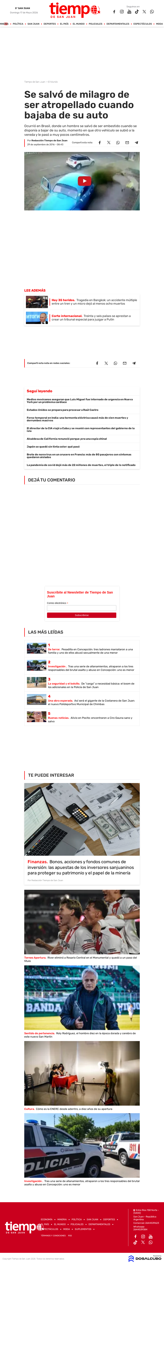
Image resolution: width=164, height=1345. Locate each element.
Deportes (50, 24)
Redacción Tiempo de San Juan (49, 140)
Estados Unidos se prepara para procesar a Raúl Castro (62, 409)
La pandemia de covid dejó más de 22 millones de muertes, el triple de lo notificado (81, 465)
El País (64, 24)
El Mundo (79, 24)
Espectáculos (143, 24)
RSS (70, 1235)
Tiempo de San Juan (35, 81)
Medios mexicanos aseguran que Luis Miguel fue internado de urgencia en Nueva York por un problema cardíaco (80, 401)
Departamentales (118, 24)
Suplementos (83, 1229)
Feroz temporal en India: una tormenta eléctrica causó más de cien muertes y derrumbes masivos (77, 419)
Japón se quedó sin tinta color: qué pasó (53, 446)
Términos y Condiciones (53, 1235)
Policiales (95, 24)
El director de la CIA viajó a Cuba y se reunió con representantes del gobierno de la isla (81, 430)
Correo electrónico (57, 603)
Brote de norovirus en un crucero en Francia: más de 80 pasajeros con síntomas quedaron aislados (79, 456)
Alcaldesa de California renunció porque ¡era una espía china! (67, 438)
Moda (159, 24)
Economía (46, 1219)
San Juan (33, 24)
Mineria (62, 1219)
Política (18, 24)
